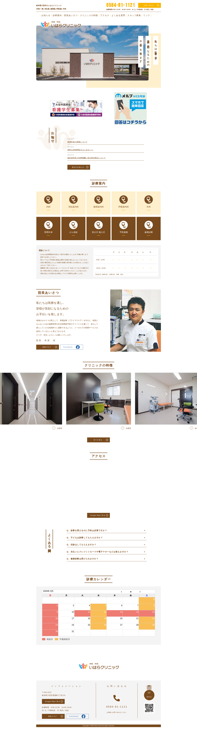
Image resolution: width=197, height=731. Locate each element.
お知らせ (45, 15)
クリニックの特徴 (89, 15)
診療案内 (57, 15)
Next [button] (166, 46)
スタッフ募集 (134, 15)
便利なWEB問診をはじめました (80, 150)
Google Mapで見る (97, 515)
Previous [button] (31, 46)
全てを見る (98, 440)
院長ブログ (47, 347)
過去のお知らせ (78, 167)
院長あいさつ (71, 15)
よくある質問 (118, 15)
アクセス (104, 15)
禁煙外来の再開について (77, 142)
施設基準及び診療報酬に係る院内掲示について (86, 158)
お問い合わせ (149, 5)
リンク (146, 15)
